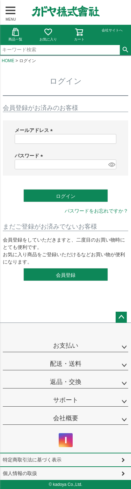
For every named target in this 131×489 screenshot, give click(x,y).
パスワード (30, 155)
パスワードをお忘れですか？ (96, 211)
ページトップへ (121, 317)
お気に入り (48, 34)
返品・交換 (65, 381)
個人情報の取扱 (20, 473)
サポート (65, 400)
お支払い (65, 345)
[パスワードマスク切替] (111, 164)
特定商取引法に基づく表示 (32, 459)
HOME (8, 60)
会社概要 (65, 418)
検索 (125, 50)
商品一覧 (15, 34)
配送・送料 (65, 363)
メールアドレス (35, 130)
